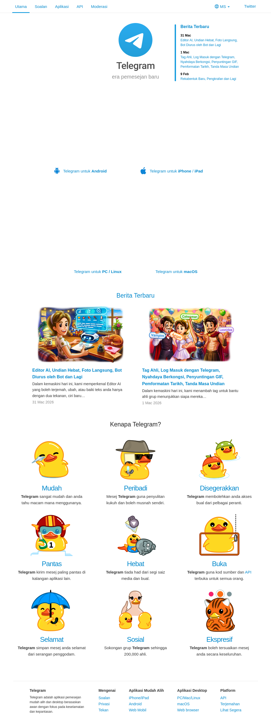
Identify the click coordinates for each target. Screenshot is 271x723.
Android (135, 704)
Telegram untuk (80, 136)
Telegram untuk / (172, 136)
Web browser (188, 710)
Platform (228, 690)
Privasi (104, 704)
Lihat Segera (230, 710)
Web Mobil (137, 710)
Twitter (247, 6)
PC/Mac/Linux (188, 698)
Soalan (41, 6)
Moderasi (99, 6)
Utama (21, 6)
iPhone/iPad (139, 698)
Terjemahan (230, 704)
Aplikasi (62, 6)
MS (222, 6)
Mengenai (107, 690)
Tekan (103, 710)
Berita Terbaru (194, 26)
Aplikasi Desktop (192, 690)
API (80, 6)
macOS (183, 704)
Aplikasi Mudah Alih (146, 690)
